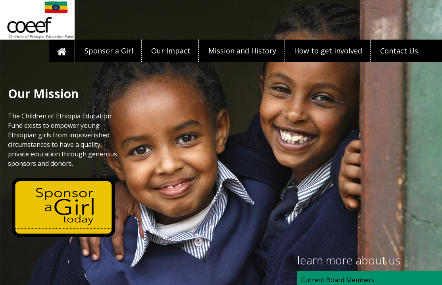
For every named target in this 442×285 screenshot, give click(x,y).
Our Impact (170, 50)
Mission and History (242, 50)
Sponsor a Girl (109, 50)
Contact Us (399, 50)
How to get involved (328, 50)
